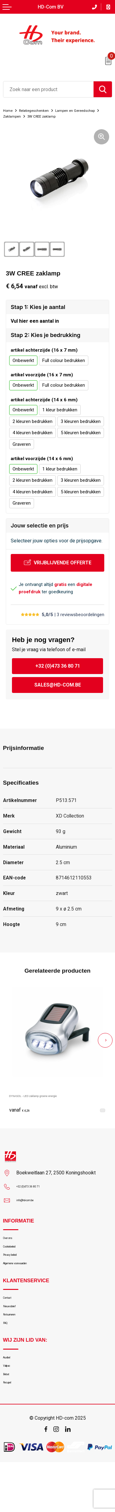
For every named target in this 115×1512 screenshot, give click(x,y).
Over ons (12, 1249)
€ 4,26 (22, 1119)
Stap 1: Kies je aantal (38, 313)
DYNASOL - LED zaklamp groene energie (54, 1104)
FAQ (7, 1357)
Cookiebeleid (16, 1261)
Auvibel (10, 1395)
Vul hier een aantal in (35, 329)
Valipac (10, 1407)
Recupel (11, 1430)
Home (9, 110)
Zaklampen (72, 116)
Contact (11, 1322)
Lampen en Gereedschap (28, 116)
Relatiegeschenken (42, 110)
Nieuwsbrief (15, 1333)
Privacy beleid (17, 1272)
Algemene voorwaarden (27, 1284)
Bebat (9, 1418)
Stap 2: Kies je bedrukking (45, 344)
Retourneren (15, 1345)
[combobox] (48, 89)
